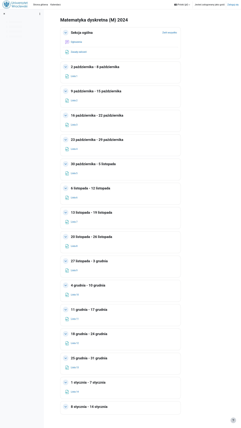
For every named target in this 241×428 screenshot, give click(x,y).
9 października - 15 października (115, 91)
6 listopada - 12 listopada (110, 188)
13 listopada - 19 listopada (111, 212)
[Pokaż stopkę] (233, 420)
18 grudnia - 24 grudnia (108, 334)
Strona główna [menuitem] (40, 4)
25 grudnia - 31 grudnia (108, 358)
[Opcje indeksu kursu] (40, 14)
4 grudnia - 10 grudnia (107, 285)
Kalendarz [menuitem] (55, 4)
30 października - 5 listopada (112, 164)
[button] (182, 4)
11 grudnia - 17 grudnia (108, 310)
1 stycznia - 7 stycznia (107, 382)
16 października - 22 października (116, 115)
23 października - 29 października (116, 140)
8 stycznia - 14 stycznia (108, 407)
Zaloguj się (233, 4)
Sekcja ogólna (101, 33)
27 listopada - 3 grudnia (108, 261)
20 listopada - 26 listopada (111, 237)
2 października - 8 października (114, 67)
